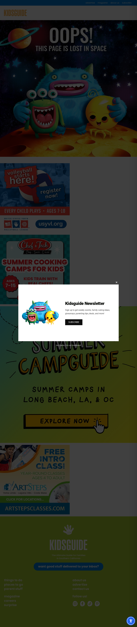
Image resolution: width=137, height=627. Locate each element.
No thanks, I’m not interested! (68, 345)
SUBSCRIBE (73, 322)
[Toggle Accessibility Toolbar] (131, 621)
